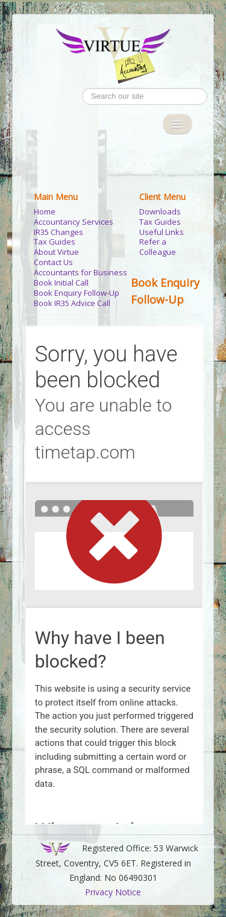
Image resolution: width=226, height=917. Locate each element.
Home (44, 212)
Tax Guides (54, 242)
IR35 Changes (58, 232)
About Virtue (56, 252)
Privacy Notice (113, 892)
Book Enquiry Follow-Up (76, 293)
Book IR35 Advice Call (72, 303)
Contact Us (53, 262)
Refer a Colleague (157, 247)
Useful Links (161, 232)
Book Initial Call (61, 283)
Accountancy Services (73, 222)
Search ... (82, 88)
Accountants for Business (80, 273)
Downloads (160, 212)
